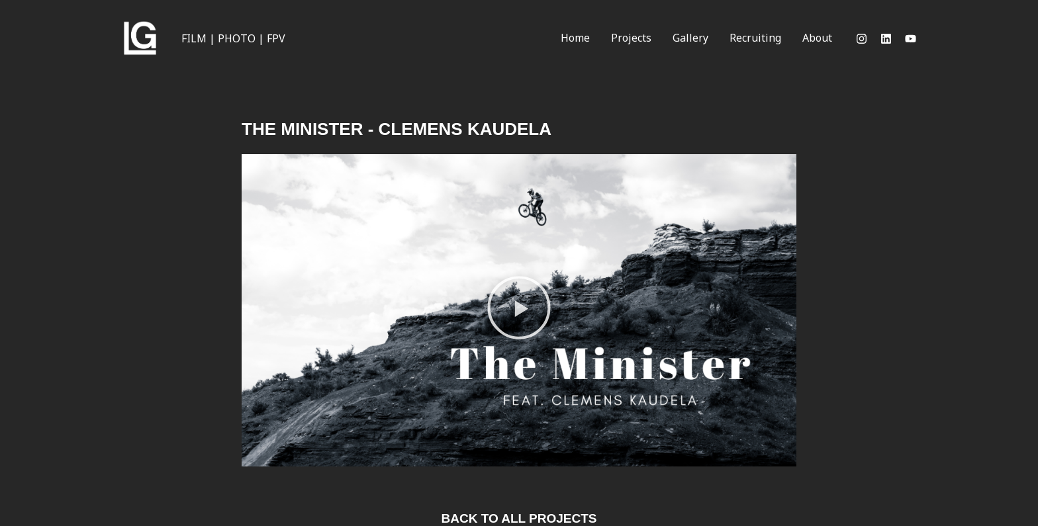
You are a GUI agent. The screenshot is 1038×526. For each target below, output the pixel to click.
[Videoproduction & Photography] (140, 37)
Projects (631, 37)
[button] (519, 310)
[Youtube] (910, 38)
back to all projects (518, 518)
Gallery (690, 37)
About (817, 37)
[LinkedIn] (886, 38)
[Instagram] (861, 38)
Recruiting (755, 37)
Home (575, 37)
